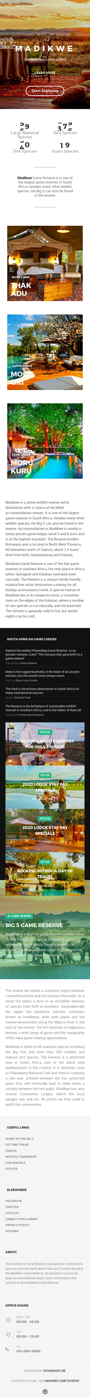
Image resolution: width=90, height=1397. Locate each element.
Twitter (11, 1207)
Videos (11, 1150)
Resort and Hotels (26, 680)
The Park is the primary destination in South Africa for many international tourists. (42, 691)
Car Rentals (15, 1162)
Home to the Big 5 (19, 1138)
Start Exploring (45, 91)
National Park (22, 697)
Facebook (13, 1201)
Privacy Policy (17, 1225)
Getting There (17, 1144)
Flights (11, 1168)
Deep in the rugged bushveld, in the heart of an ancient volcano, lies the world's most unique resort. (42, 674)
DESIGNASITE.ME (54, 1370)
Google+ (12, 1213)
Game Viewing (19, 916)
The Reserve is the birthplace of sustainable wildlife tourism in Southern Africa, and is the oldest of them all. (43, 708)
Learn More (45, 73)
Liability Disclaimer (21, 1219)
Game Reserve (28, 663)
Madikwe (25, 178)
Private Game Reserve (31, 714)
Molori (19, 378)
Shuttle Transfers (20, 1156)
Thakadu (21, 289)
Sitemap (12, 1231)
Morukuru (22, 467)
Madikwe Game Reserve (62, 1381)
